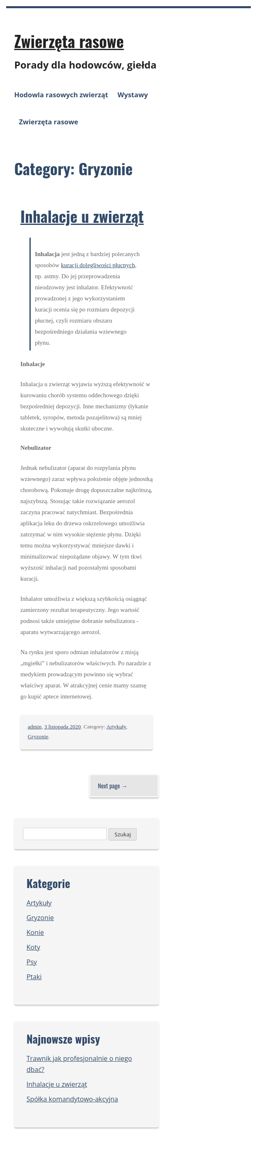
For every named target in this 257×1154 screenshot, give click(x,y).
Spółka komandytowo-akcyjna (72, 1099)
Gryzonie (38, 736)
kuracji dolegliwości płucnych (98, 265)
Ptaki (34, 976)
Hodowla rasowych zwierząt (61, 94)
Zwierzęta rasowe (69, 41)
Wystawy (132, 94)
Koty (34, 947)
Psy (32, 961)
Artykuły (116, 727)
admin (35, 727)
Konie (35, 932)
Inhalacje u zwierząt (82, 215)
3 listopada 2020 (62, 727)
